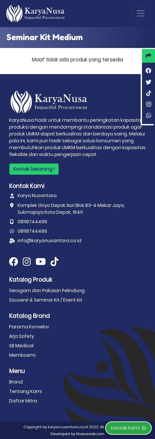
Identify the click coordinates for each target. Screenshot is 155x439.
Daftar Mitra (23, 401)
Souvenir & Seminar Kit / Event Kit (45, 300)
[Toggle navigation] (141, 13)
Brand (16, 382)
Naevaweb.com (90, 433)
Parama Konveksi (29, 326)
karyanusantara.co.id (68, 427)
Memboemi (22, 355)
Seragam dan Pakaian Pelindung (47, 290)
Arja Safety (21, 336)
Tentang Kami (25, 391)
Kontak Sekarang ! (34, 169)
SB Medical (21, 345)
